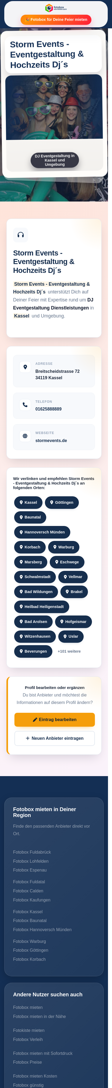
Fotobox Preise (27, 1062)
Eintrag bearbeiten (55, 719)
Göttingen (61, 502)
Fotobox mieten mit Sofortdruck (42, 1053)
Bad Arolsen (33, 621)
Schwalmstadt (35, 577)
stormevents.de (51, 440)
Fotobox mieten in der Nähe (39, 1016)
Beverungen (33, 651)
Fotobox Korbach (29, 959)
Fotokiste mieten (28, 1030)
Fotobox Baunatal (30, 920)
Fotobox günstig (28, 1085)
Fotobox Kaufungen (32, 900)
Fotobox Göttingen (30, 950)
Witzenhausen (35, 636)
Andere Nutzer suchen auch (48, 994)
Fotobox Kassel (28, 911)
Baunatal (30, 517)
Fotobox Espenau (30, 870)
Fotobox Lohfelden (31, 861)
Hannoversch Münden (42, 532)
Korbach (30, 547)
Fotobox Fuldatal (29, 882)
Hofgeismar (73, 621)
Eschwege (67, 562)
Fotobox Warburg (29, 941)
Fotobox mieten (28, 1007)
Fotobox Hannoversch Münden (42, 929)
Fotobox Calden (28, 891)
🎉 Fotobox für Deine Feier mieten (56, 19)
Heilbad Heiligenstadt (42, 607)
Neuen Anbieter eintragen (54, 738)
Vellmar (73, 577)
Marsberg (31, 562)
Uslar (71, 636)
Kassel (28, 502)
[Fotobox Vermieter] (56, 8)
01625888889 (48, 409)
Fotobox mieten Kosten (35, 1076)
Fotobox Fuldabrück (32, 852)
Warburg (63, 547)
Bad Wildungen (36, 592)
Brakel (74, 592)
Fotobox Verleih (28, 1039)
